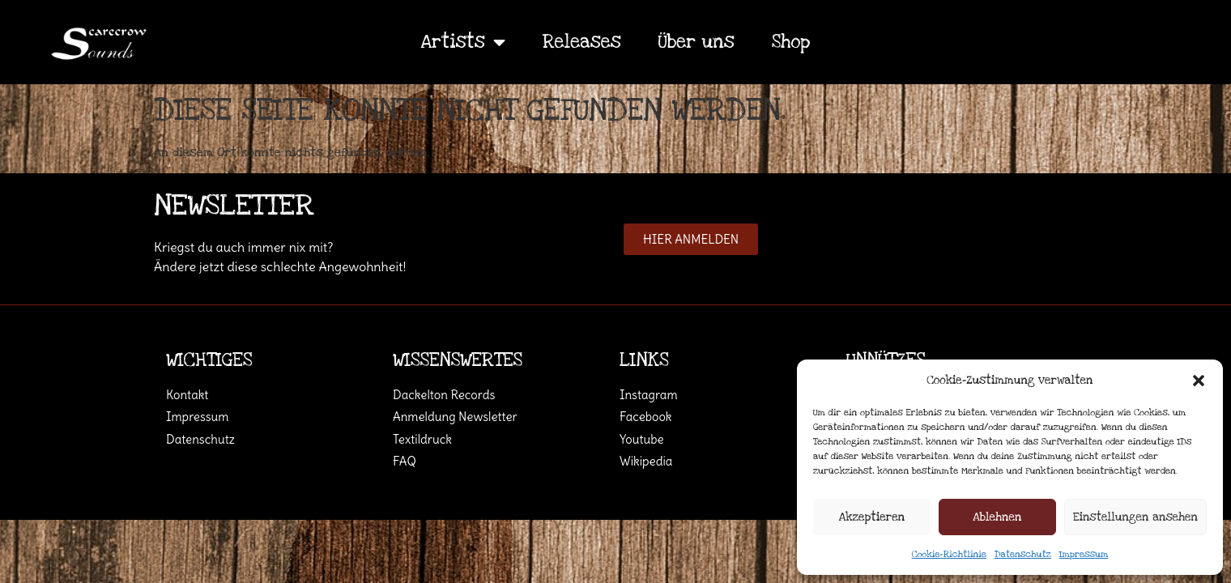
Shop (791, 42)
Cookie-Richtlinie (949, 554)
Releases (582, 42)
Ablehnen (997, 517)
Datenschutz (1023, 554)
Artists (463, 42)
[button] (1199, 380)
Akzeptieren (872, 517)
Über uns (696, 42)
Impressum (1084, 554)
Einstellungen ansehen (1135, 517)
